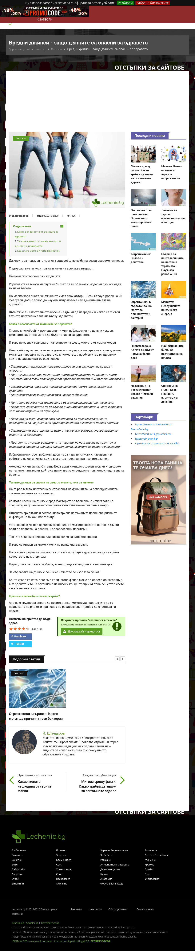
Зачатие (17, 859)
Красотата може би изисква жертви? (38, 250)
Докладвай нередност (81, 631)
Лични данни (145, 909)
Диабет (149, 869)
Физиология (152, 878)
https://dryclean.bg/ (146, 438)
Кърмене (150, 859)
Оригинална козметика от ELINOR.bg (157, 443)
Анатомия (106, 878)
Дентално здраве (110, 869)
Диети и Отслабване (157, 855)
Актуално (61, 883)
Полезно (56, 49)
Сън (147, 874)
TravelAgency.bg (50, 923)
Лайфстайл (18, 869)
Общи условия (117, 909)
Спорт (59, 874)
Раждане (105, 859)
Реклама (76, 909)
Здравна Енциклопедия (114, 850)
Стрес (15, 878)
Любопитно (19, 850)
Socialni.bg (32, 923)
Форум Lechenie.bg (111, 883)
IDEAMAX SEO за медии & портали (32, 941)
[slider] (19, 628)
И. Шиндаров (20, 215)
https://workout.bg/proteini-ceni (153, 434)
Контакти (96, 909)
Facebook (18, 636)
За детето (61, 855)
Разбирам (125, 3)
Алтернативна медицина (114, 864)
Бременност (63, 859)
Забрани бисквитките (153, 3)
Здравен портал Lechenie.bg (27, 49)
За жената (151, 850)
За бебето (106, 855)
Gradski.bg (18, 923)
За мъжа (17, 855)
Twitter (17, 643)
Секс (59, 864)
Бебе (15, 864)
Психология (63, 878)
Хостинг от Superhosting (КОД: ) (82, 941)
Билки (104, 874)
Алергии (17, 874)
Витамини (18, 883)
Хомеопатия (63, 869)
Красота (149, 864)
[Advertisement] (97, 103)
